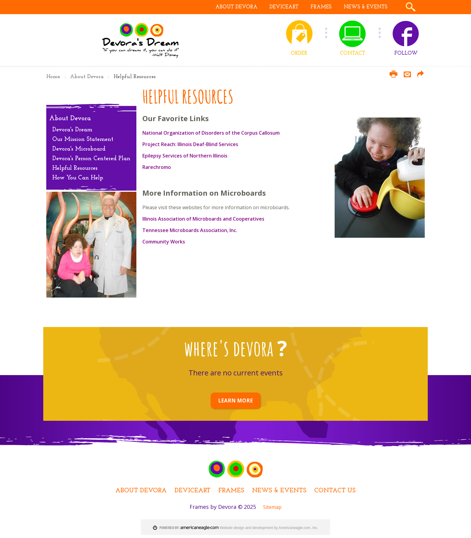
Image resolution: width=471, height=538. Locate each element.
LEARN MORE (235, 400)
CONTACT (352, 53)
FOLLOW (406, 53)
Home (53, 77)
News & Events (279, 491)
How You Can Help (77, 178)
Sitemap (272, 507)
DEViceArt (193, 491)
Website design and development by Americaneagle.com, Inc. (269, 528)
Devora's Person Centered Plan (91, 159)
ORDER (299, 53)
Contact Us (335, 491)
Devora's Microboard (78, 149)
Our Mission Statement (82, 139)
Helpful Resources (75, 168)
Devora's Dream (72, 130)
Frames (231, 491)
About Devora (87, 77)
